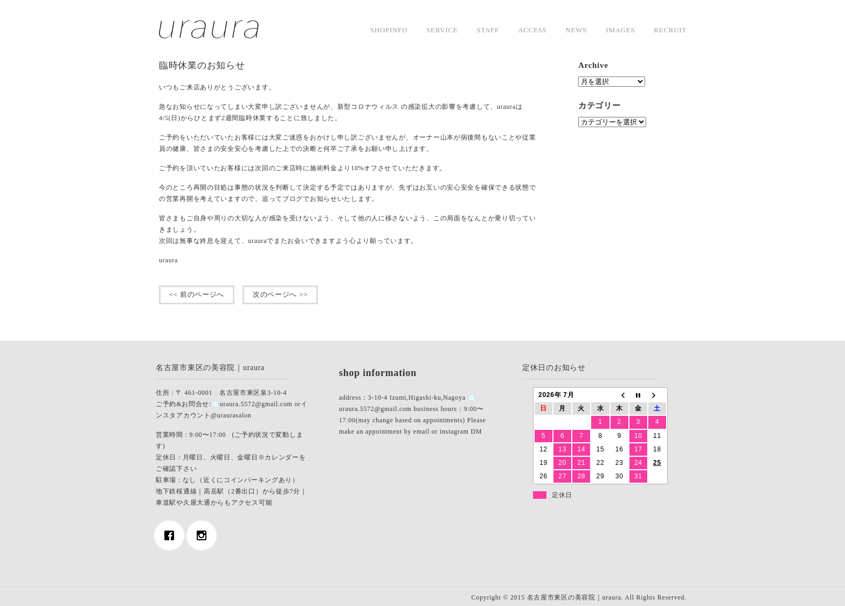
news (576, 30)
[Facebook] (172, 535)
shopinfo (388, 30)
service (442, 30)
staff (487, 30)
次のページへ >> (280, 294)
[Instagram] (204, 535)
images (620, 30)
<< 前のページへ (197, 294)
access (532, 30)
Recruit (670, 30)
